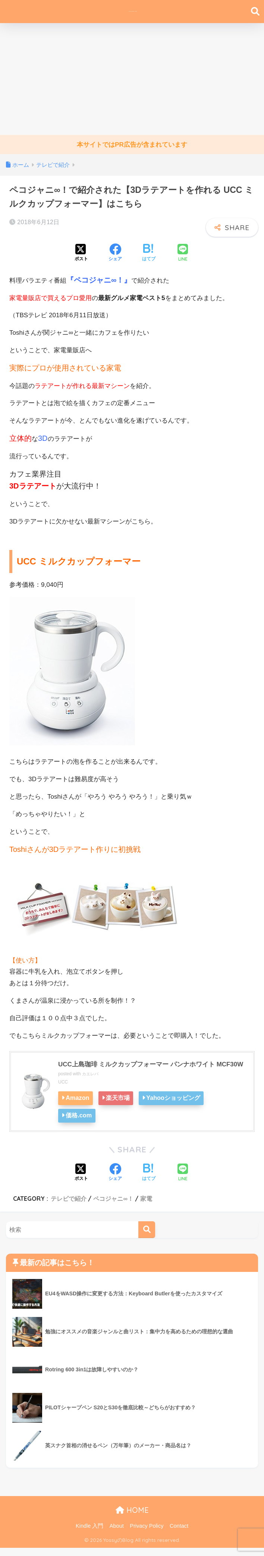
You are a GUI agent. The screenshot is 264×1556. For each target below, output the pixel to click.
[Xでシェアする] (81, 253)
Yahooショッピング (178, 1107)
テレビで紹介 (69, 1206)
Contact (179, 1534)
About (117, 1534)
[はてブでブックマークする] (148, 253)
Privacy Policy (146, 1534)
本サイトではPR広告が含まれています (132, 144)
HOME (132, 1518)
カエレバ (91, 1083)
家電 (146, 1206)
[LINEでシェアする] (182, 253)
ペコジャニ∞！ (113, 1206)
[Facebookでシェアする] (115, 253)
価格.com (80, 1124)
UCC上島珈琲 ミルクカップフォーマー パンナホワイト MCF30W (141, 1068)
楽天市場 (121, 1107)
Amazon (78, 1107)
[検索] (146, 1237)
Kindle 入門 (89, 1534)
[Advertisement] (132, 79)
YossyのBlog (133, 11)
